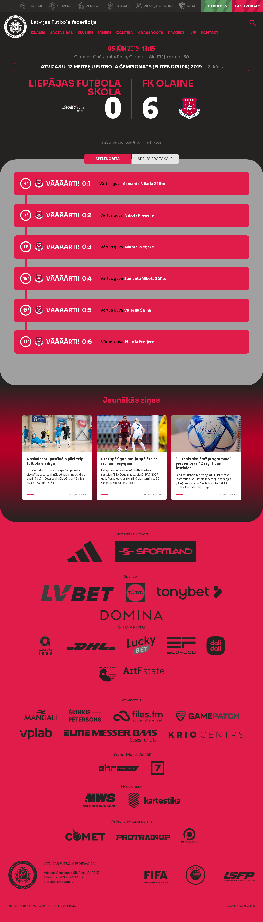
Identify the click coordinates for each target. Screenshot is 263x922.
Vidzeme (60, 6)
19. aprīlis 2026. (57, 494)
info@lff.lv (65, 882)
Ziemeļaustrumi (154, 6)
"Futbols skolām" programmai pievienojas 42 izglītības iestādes (203, 463)
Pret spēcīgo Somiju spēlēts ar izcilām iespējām (129, 461)
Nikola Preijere (139, 215)
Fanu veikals (247, 6)
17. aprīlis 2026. (206, 494)
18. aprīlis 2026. (131, 494)
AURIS (251, 906)
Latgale (118, 6)
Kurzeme (31, 6)
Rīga (187, 6)
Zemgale (89, 6)
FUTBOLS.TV (216, 6)
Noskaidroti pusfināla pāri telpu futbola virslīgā (56, 461)
